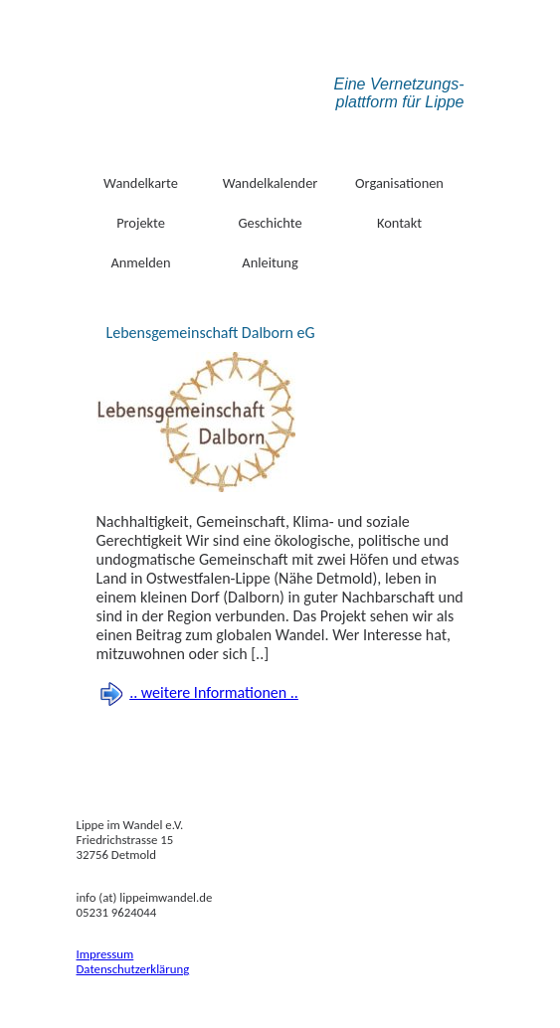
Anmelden (140, 262)
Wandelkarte (140, 183)
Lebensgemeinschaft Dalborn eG (210, 332)
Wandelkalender (270, 183)
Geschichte (269, 223)
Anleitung (269, 262)
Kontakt (399, 223)
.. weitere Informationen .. (213, 692)
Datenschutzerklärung (133, 968)
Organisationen (399, 183)
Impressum (105, 953)
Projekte (140, 223)
